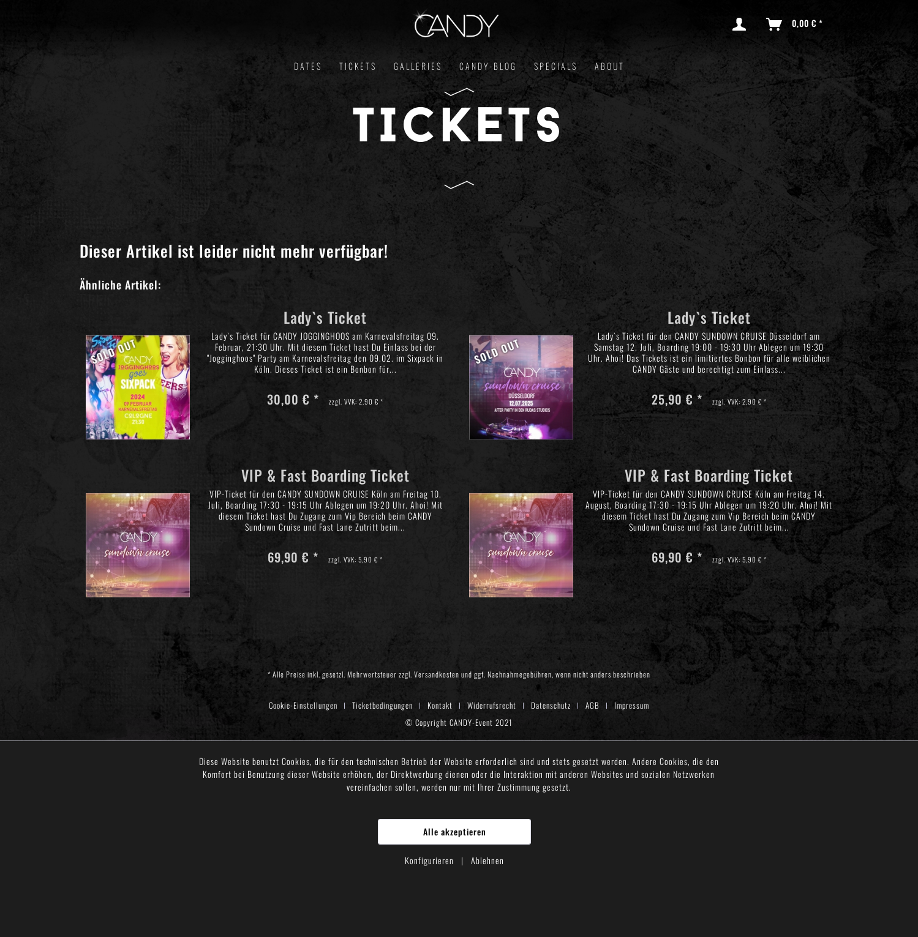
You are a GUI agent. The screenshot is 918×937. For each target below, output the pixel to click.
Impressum (631, 705)
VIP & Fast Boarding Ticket (325, 477)
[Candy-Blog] (488, 66)
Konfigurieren (430, 860)
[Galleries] (418, 66)
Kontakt (440, 705)
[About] (609, 66)
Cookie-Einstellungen (303, 705)
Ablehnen (487, 860)
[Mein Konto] (742, 24)
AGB (592, 705)
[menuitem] (742, 24)
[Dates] (308, 66)
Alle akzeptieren (454, 831)
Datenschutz (551, 705)
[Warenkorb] (795, 24)
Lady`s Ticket (325, 319)
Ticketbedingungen (382, 705)
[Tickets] (358, 66)
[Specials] (555, 66)
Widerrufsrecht (491, 705)
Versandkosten (436, 674)
